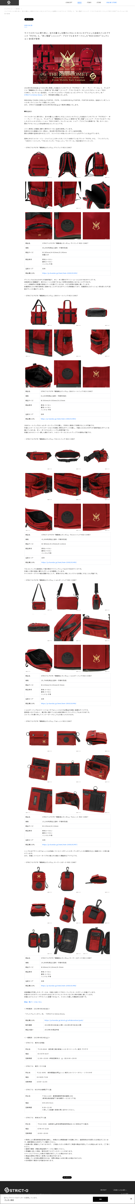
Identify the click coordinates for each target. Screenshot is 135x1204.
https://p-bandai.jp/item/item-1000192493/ (60, 273)
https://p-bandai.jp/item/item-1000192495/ (59, 562)
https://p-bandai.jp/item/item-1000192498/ (58, 986)
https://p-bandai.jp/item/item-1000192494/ (58, 419)
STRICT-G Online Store (33, 95)
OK (100, 1199)
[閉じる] (131, 1198)
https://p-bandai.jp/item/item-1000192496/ (58, 703)
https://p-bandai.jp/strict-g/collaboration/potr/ (64, 1020)
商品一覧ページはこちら (33, 1002)
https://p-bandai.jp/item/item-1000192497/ (60, 844)
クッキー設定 (124, 1193)
